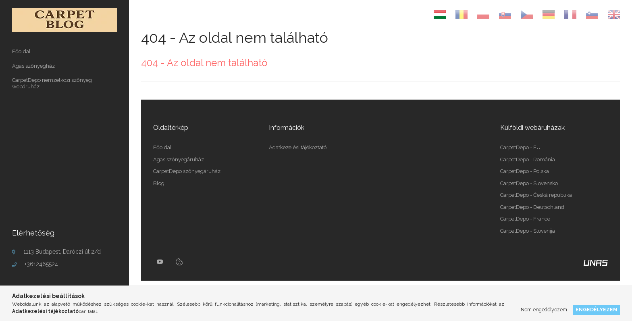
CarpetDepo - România (527, 159)
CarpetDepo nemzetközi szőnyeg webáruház (52, 83)
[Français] (570, 14)
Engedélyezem (596, 309)
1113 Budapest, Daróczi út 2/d (62, 251)
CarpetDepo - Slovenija (527, 231)
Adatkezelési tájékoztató (297, 147)
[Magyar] (440, 14)
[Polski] (483, 14)
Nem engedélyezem (544, 309)
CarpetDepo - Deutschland (532, 207)
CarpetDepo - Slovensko (529, 183)
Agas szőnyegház (33, 66)
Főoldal (21, 51)
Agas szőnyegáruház (178, 159)
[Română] (461, 14)
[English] (614, 14)
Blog (158, 183)
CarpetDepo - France (525, 219)
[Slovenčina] (505, 14)
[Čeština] (527, 14)
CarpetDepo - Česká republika (536, 195)
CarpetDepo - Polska (524, 171)
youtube (160, 262)
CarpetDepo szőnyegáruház (186, 171)
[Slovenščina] (592, 14)
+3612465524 (41, 264)
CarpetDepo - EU (520, 147)
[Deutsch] (549, 14)
